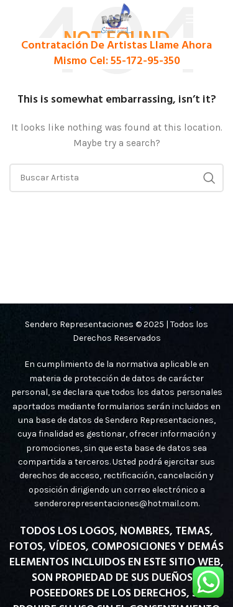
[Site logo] (116, 17)
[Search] (116, 178)
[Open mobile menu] (204, 18)
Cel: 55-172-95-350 (134, 61)
